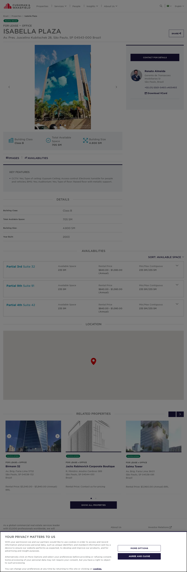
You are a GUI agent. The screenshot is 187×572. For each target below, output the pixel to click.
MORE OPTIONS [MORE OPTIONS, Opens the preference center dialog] (139, 548)
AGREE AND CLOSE (139, 556)
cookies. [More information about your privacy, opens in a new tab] (97, 569)
